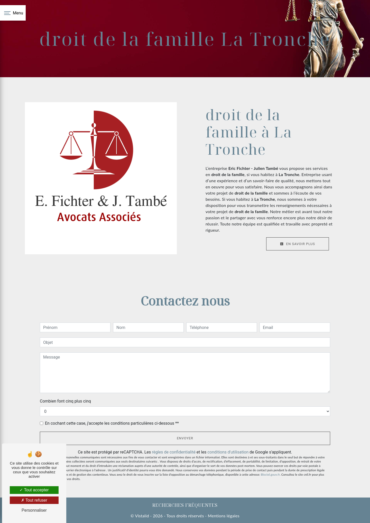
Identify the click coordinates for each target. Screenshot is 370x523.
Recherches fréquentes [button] (185, 505)
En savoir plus (297, 244)
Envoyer (185, 438)
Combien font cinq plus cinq (65, 401)
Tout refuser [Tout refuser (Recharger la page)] (34, 500)
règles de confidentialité (174, 452)
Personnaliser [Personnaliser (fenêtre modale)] (34, 510)
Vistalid (142, 515)
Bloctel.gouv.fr (270, 474)
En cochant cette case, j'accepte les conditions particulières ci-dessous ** (112, 423)
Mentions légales (223, 515)
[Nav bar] (13, 13)
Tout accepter (34, 490)
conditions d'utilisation (227, 452)
